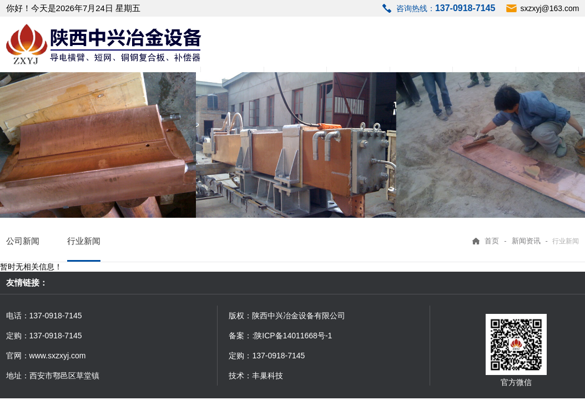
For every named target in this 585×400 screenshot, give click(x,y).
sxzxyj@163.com (549, 8)
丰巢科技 (267, 375)
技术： (240, 375)
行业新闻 (83, 241)
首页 (492, 241)
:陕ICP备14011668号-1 (292, 335)
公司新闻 (22, 241)
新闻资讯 (526, 241)
